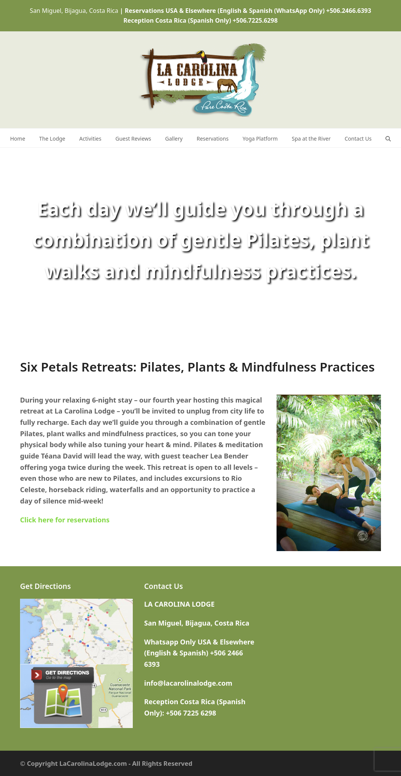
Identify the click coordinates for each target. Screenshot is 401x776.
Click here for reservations (64, 519)
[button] (388, 138)
